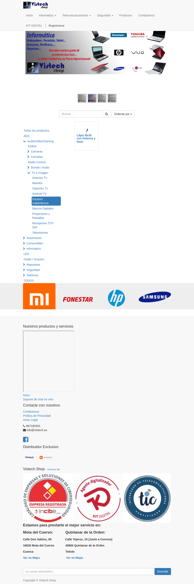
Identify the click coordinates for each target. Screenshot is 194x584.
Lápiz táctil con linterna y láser (86, 138)
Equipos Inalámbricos (40, 201)
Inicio (26, 395)
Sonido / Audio (40, 167)
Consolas (37, 156)
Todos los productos (36, 130)
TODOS (29, 280)
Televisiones (40, 232)
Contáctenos (31, 411)
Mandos (37, 183)
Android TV (39, 193)
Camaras (37, 151)
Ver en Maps (31, 557)
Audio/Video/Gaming (40, 141)
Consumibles (35, 243)
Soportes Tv (40, 188)
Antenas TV (39, 177)
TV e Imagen (40, 172)
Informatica (34, 248)
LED (26, 254)
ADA (27, 136)
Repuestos (33, 264)
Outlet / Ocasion (34, 259)
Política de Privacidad (37, 415)
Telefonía (32, 275)
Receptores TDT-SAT (43, 225)
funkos (32, 146)
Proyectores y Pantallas (41, 216)
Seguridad (33, 270)
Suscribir (162, 571)
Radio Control (37, 162)
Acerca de (53, 469)
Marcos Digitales (42, 208)
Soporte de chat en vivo (38, 399)
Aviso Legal (30, 419)
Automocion (34, 238)
